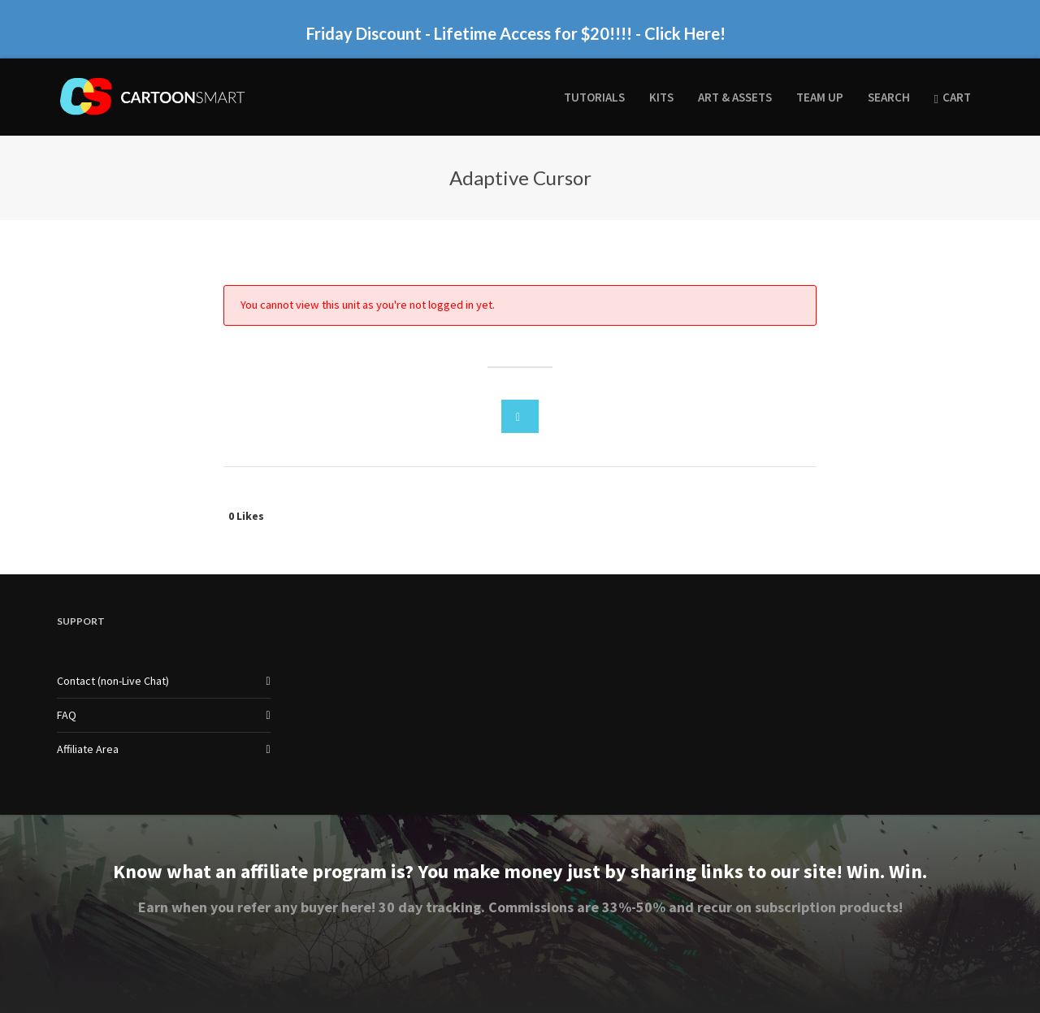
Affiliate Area (88, 749)
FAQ (66, 715)
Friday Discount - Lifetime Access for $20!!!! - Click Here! (516, 33)
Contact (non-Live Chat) (113, 680)
